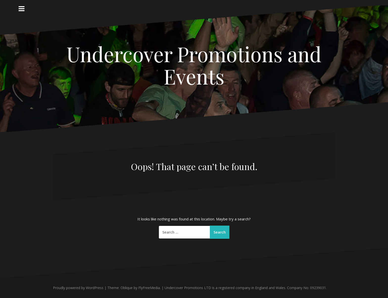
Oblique (127, 287)
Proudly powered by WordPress (78, 287)
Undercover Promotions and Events (194, 65)
